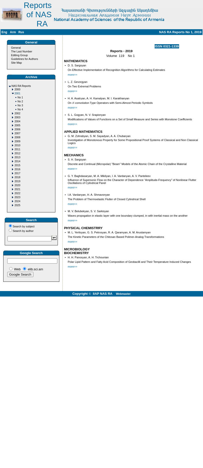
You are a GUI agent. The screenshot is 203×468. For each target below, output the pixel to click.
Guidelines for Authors (24, 58)
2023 (17, 197)
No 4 (20, 109)
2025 (17, 205)
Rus (21, 32)
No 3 (20, 105)
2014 (17, 161)
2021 (17, 189)
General (16, 47)
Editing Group (19, 55)
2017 (17, 173)
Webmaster (123, 293)
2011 (17, 149)
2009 (17, 141)
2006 (17, 129)
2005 (17, 125)
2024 (17, 201)
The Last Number (21, 51)
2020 (17, 185)
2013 (17, 157)
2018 (17, 177)
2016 (17, 169)
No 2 (20, 101)
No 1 (20, 97)
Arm (13, 32)
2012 (17, 153)
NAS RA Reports (21, 86)
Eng (4, 32)
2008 (17, 137)
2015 (17, 165)
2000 (17, 89)
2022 (17, 193)
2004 (17, 121)
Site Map (16, 62)
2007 (17, 133)
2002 (17, 113)
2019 (17, 181)
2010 (17, 145)
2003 (17, 117)
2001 (17, 93)
